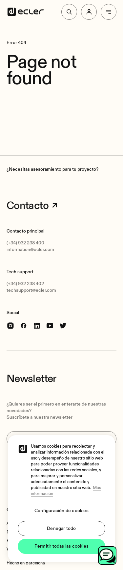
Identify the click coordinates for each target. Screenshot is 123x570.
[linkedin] (37, 325)
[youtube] (50, 325)
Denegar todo (61, 528)
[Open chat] (107, 555)
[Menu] (108, 12)
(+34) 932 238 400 (25, 243)
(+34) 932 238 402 (25, 283)
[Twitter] (63, 325)
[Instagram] (10, 325)
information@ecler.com (30, 249)
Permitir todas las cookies (61, 546)
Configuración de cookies (61, 510)
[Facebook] (24, 325)
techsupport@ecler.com (31, 290)
